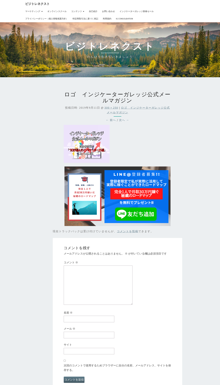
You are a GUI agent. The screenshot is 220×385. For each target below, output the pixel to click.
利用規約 (107, 18)
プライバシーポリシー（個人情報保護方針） (46, 18)
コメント (71, 262)
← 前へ (111, 120)
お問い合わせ (108, 11)
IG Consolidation (124, 18)
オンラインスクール (57, 11)
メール (69, 328)
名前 (68, 312)
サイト (68, 344)
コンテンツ (76, 11)
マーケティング (32, 11)
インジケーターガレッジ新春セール (136, 11)
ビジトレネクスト (37, 4)
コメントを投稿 (127, 231)
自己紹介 (93, 11)
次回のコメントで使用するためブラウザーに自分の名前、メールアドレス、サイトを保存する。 (117, 368)
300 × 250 (111, 107)
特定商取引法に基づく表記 (85, 18)
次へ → (124, 120)
